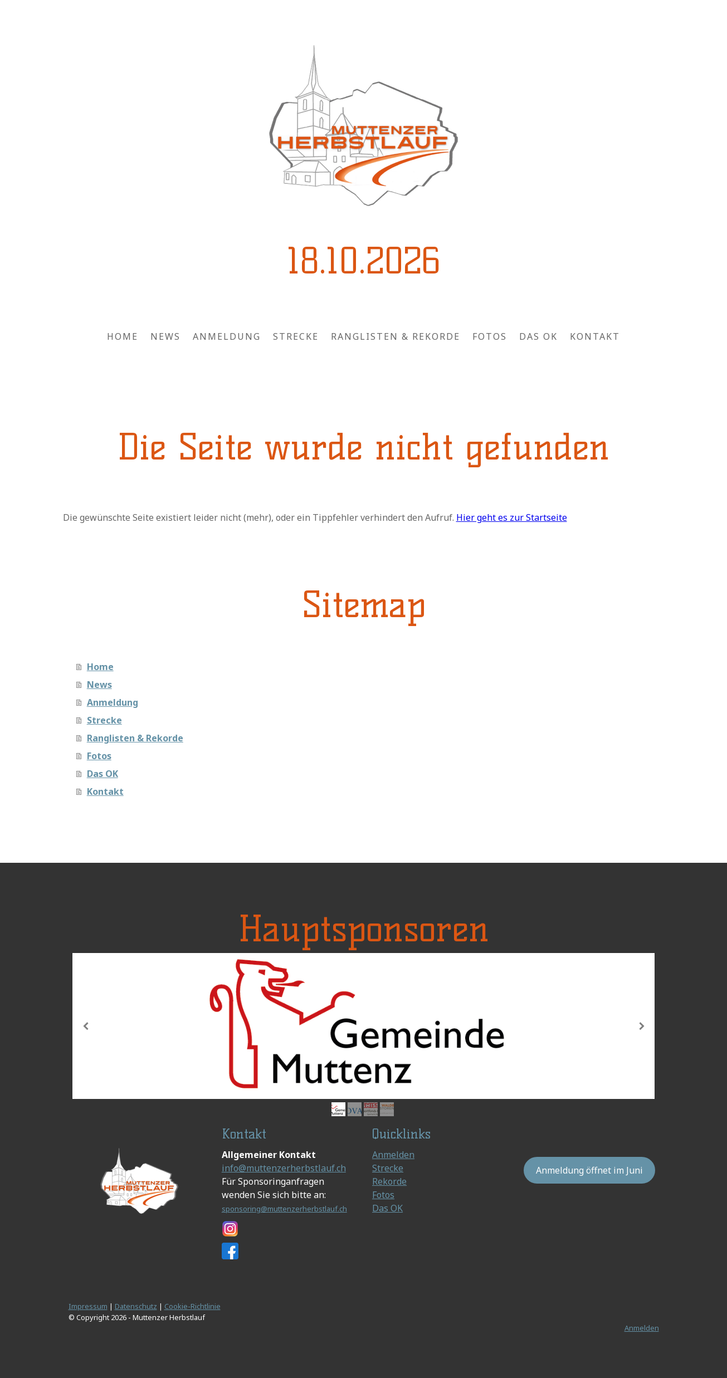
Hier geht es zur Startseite (511, 517)
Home (122, 336)
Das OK (538, 336)
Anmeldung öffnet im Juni (589, 1170)
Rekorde (389, 1181)
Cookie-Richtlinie (192, 1306)
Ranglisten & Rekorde (395, 336)
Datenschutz (136, 1306)
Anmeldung (227, 336)
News (165, 336)
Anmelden (393, 1155)
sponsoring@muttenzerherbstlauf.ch (284, 1209)
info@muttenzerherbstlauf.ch (284, 1168)
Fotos (489, 336)
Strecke (296, 336)
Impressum (88, 1306)
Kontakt (595, 336)
